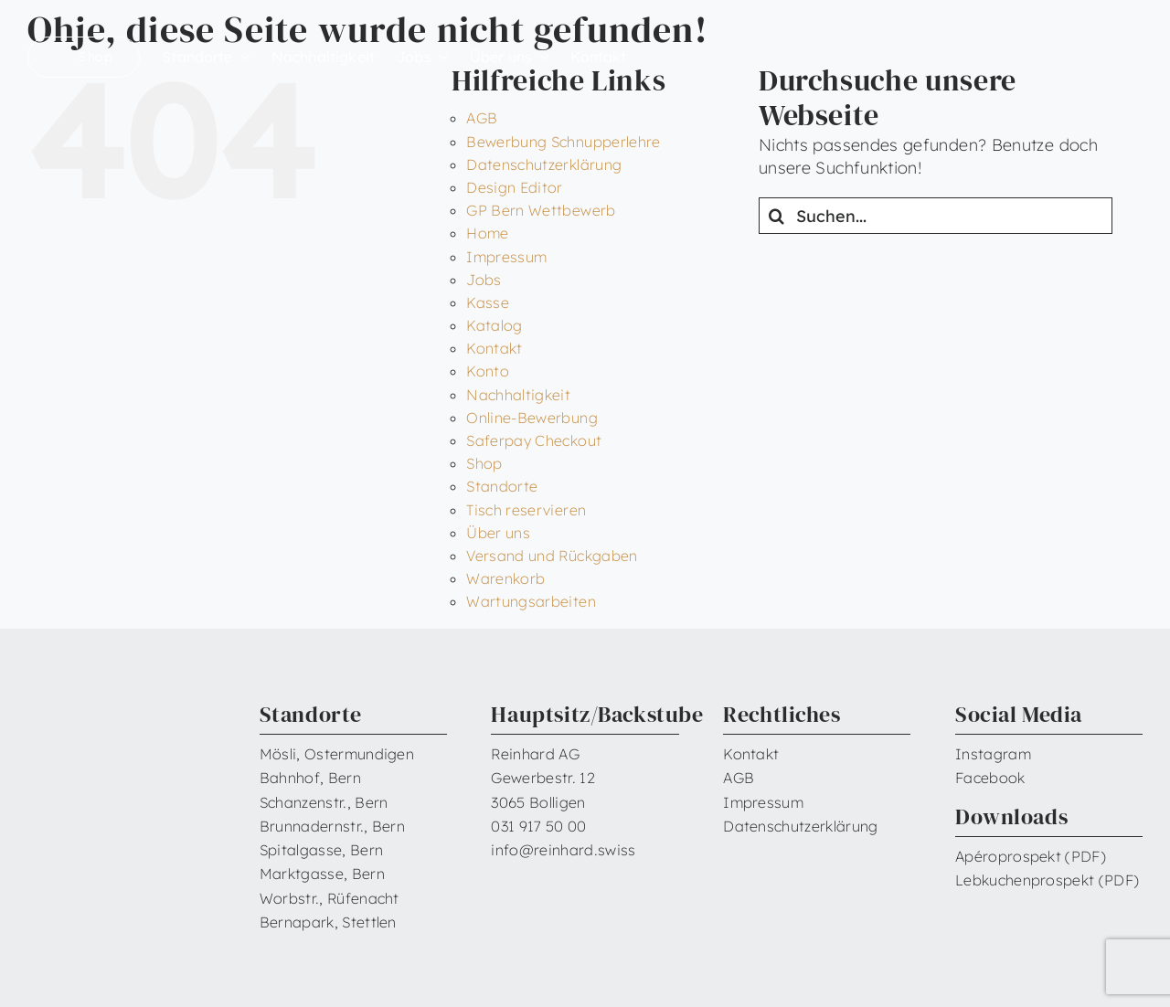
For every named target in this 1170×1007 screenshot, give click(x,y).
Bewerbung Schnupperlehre (563, 141)
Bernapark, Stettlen (328, 922)
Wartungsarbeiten (531, 601)
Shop (484, 463)
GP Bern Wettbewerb (540, 210)
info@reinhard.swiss (563, 850)
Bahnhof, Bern (310, 777)
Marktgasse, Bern (322, 873)
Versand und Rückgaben (552, 555)
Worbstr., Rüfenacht (329, 898)
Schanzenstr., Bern (324, 802)
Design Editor (514, 187)
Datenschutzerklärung (544, 164)
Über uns (498, 533)
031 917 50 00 (538, 826)
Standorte (501, 486)
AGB (481, 118)
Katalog (494, 325)
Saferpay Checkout (533, 440)
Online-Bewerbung (532, 417)
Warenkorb (505, 578)
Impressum (506, 257)
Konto (487, 371)
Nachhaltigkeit (518, 395)
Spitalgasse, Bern (321, 850)
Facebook (990, 777)
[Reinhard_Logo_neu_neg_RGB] (1068, 46)
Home (487, 233)
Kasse (487, 302)
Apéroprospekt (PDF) (1030, 856)
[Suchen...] (935, 215)
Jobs (483, 279)
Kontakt (494, 348)
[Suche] (777, 215)
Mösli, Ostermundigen (337, 754)
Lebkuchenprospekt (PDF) (1047, 880)
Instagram (993, 754)
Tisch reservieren (526, 510)
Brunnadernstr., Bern (332, 826)
